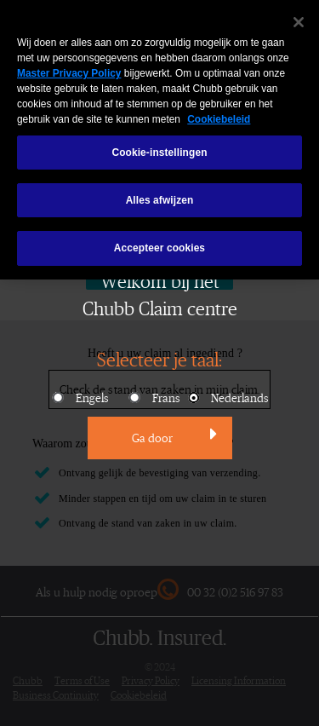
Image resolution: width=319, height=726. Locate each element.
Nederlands (227, 397)
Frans (153, 397)
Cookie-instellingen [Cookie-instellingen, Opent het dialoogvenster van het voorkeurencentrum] (159, 144)
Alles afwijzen (160, 192)
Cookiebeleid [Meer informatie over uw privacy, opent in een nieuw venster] (218, 111)
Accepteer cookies (159, 239)
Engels (79, 397)
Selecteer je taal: (159, 359)
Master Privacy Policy (69, 65)
